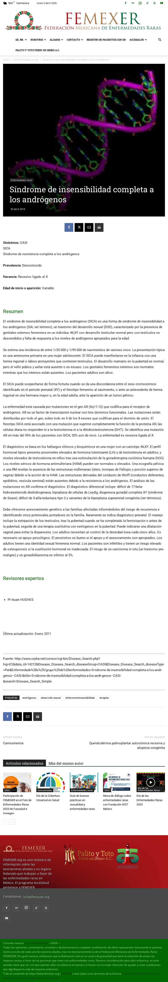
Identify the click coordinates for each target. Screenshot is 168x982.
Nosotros (38, 39)
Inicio (6, 59)
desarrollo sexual (51, 697)
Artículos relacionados (24, 763)
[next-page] (13, 822)
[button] (159, 40)
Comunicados (45, 790)
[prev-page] (6, 822)
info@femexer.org (36, 896)
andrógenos (29, 697)
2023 (7, 790)
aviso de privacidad (36, 943)
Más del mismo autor (66, 763)
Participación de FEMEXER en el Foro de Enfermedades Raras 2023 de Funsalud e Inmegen (17, 804)
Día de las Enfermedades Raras (149, 789)
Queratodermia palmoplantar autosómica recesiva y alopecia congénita (127, 745)
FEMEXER (66, 973)
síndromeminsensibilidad (80, 697)
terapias (104, 697)
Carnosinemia (13, 743)
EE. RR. (21, 39)
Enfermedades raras (26, 59)
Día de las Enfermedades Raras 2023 (149, 800)
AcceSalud (138, 39)
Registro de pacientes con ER (106, 39)
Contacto (75, 39)
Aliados (56, 39)
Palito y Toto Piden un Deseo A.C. (38, 50)
